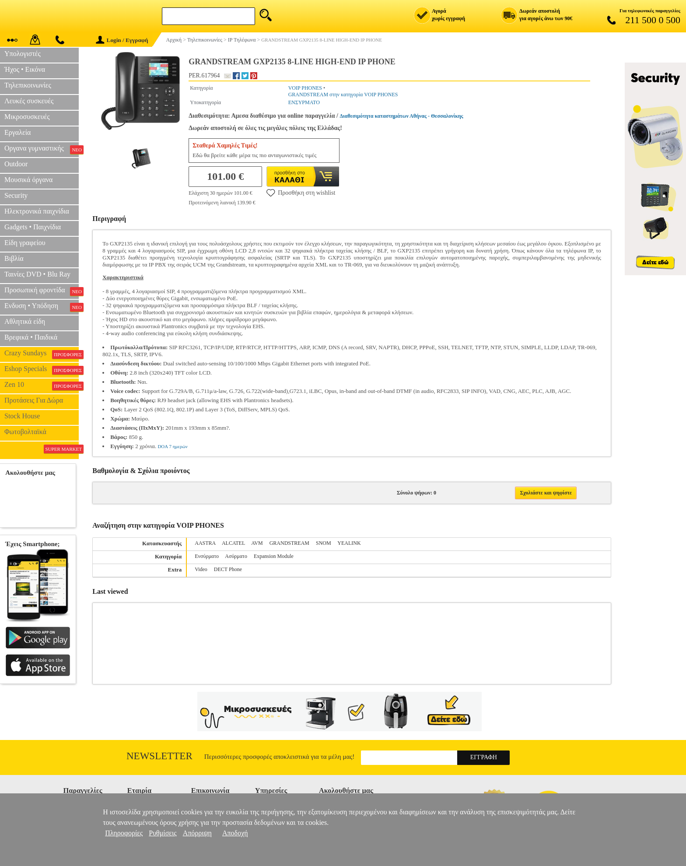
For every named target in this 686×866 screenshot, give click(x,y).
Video (201, 569)
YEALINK (348, 543)
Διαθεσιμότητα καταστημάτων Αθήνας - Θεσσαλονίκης (401, 116)
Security (16, 195)
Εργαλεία (17, 132)
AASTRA (205, 543)
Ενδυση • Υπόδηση (41, 307)
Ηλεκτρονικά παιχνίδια (36, 211)
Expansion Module (274, 556)
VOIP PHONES (305, 88)
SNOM (323, 543)
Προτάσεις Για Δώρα (33, 400)
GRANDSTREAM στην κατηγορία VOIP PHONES (343, 94)
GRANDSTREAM (289, 543)
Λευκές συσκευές (28, 101)
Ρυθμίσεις (162, 833)
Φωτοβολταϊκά (25, 431)
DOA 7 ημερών (172, 446)
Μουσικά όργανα (28, 179)
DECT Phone (228, 569)
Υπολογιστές (22, 53)
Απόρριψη (197, 833)
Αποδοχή (235, 833)
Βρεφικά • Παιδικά (30, 337)
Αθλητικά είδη (24, 321)
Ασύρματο (236, 556)
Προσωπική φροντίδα (41, 291)
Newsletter (159, 755)
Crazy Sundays (41, 354)
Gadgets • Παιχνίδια (32, 227)
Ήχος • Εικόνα (24, 69)
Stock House (22, 416)
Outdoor (16, 164)
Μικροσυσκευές (27, 116)
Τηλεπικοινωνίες (27, 85)
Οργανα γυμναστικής (41, 149)
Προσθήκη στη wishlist (300, 192)
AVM (256, 543)
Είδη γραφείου (25, 242)
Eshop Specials (41, 370)
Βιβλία (14, 258)
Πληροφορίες (124, 833)
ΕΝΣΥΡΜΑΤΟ (304, 102)
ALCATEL (233, 543)
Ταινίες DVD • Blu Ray (37, 274)
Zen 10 (41, 385)
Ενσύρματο (207, 556)
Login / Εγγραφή (122, 40)
